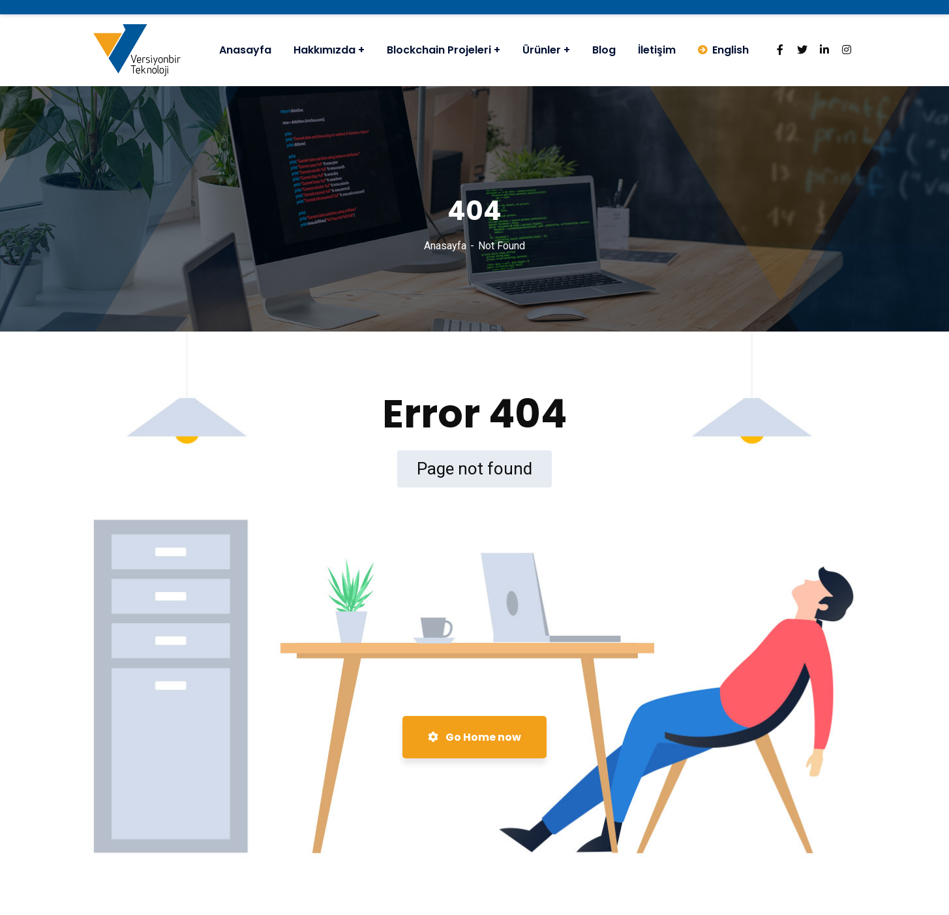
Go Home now (474, 737)
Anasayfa (445, 246)
